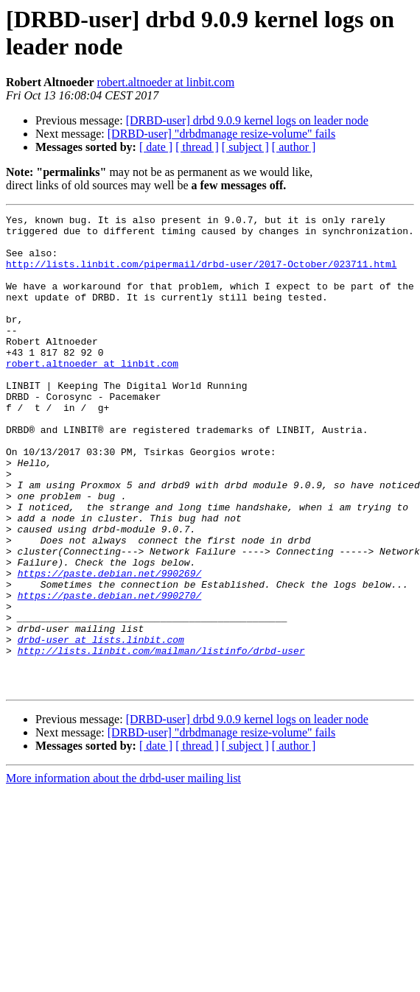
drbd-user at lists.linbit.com (101, 725)
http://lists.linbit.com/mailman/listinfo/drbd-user (161, 738)
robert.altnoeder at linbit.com (166, 82)
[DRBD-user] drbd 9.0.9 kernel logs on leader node (247, 120)
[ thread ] (197, 147)
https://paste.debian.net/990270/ (110, 672)
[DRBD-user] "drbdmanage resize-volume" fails (221, 133)
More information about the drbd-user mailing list (123, 873)
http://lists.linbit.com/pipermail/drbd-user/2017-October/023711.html (201, 274)
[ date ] (155, 147)
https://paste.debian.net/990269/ (110, 645)
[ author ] (294, 147)
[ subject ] (245, 147)
